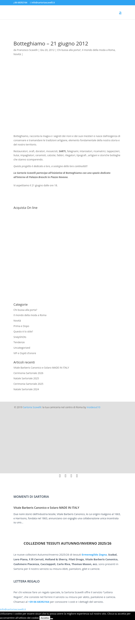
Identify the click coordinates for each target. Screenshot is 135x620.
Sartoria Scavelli (32, 407)
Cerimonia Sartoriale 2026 (28, 373)
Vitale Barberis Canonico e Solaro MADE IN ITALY (41, 367)
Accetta (45, 617)
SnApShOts (20, 337)
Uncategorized (22, 347)
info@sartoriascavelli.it (13, 609)
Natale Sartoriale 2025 (26, 378)
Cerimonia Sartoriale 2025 (28, 383)
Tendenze (19, 342)
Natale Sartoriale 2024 (26, 389)
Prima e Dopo (21, 326)
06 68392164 (21, 2)
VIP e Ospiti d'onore (25, 353)
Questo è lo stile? (23, 331)
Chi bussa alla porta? (25, 309)
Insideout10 (93, 407)
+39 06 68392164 (38, 601)
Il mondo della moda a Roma (30, 315)
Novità (17, 320)
